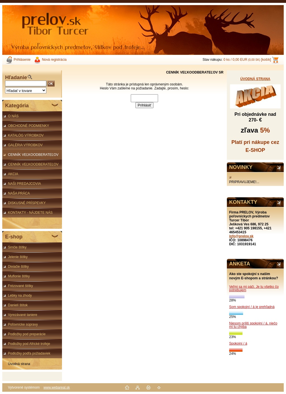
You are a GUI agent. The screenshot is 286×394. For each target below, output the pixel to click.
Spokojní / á (238, 343)
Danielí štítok (18, 305)
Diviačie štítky (18, 267)
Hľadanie (16, 77)
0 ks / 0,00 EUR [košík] (247, 60)
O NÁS (13, 116)
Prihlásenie (22, 60)
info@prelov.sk (241, 236)
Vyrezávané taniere (22, 315)
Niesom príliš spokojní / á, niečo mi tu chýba (253, 325)
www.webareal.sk (56, 387)
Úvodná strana (19, 364)
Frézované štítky (20, 286)
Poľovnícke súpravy (23, 324)
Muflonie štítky (19, 276)
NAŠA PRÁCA (19, 193)
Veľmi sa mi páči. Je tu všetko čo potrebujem (254, 288)
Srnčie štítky (17, 247)
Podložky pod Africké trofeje (29, 344)
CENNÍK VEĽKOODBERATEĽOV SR (30, 156)
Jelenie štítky (18, 257)
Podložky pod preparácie (26, 334)
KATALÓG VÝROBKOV (26, 135)
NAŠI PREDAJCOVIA (24, 184)
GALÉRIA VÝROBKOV (25, 145)
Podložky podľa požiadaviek (29, 353)
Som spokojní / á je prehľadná (252, 307)
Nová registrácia (54, 60)
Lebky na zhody (20, 295)
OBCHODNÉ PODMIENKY (28, 126)
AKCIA (13, 174)
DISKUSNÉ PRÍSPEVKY (27, 203)
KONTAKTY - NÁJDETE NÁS (30, 213)
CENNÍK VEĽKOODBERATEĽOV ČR (30, 165)
